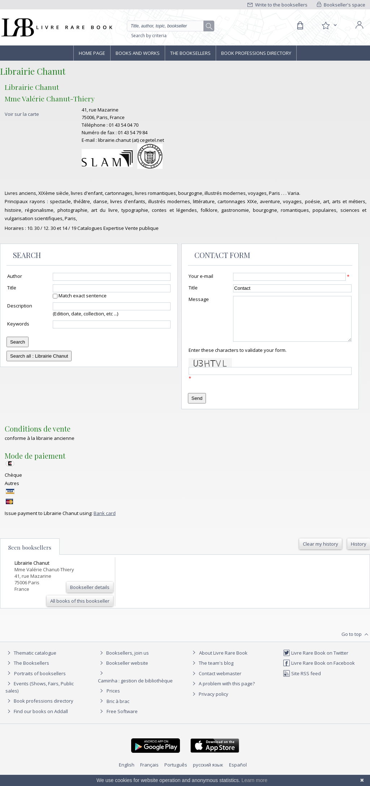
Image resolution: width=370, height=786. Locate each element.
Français (149, 773)
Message (199, 299)
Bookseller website (123, 671)
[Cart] (299, 25)
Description (19, 305)
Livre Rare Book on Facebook (319, 671)
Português (175, 773)
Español (238, 773)
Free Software (122, 720)
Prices (113, 699)
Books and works (138, 53)
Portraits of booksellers (40, 682)
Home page (92, 53)
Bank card (105, 522)
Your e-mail (201, 276)
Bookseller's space (341, 4)
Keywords (18, 323)
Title (11, 287)
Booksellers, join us (123, 661)
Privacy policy (209, 702)
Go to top (355, 643)
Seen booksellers (29, 556)
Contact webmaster (215, 682)
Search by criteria (149, 35)
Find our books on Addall (36, 720)
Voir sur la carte (22, 114)
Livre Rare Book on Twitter (315, 661)
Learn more (254, 780)
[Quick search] (168, 26)
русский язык (208, 773)
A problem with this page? (222, 692)
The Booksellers (190, 53)
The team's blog (211, 671)
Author (14, 276)
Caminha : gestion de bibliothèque (135, 689)
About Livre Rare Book (223, 661)
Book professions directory (256, 53)
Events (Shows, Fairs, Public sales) (39, 696)
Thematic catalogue (30, 661)
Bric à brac (118, 710)
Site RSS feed (302, 682)
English (126, 773)
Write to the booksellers (277, 4)
